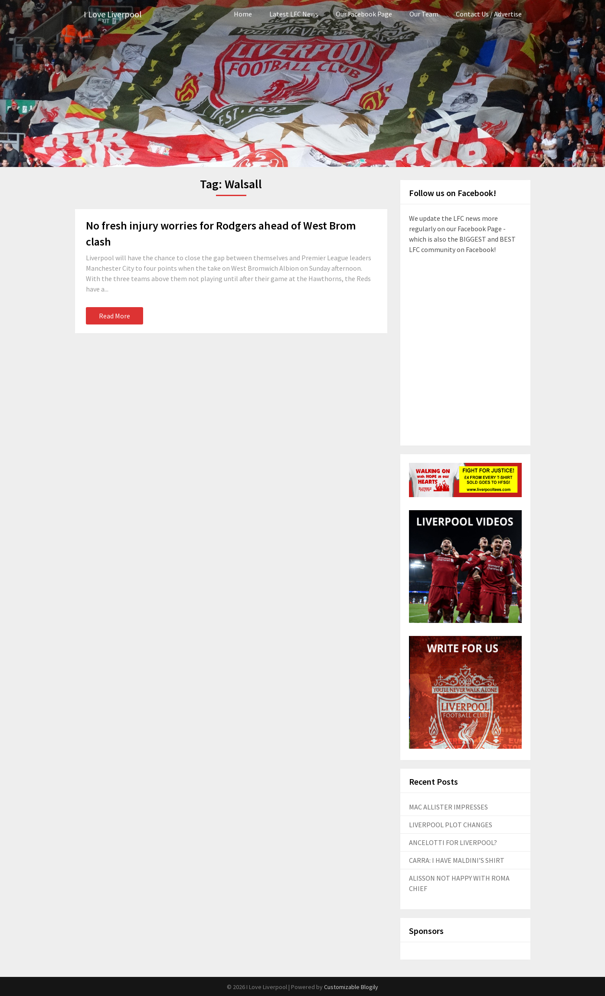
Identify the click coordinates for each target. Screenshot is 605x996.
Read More (114, 315)
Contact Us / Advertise (489, 14)
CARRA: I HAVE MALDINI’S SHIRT (456, 860)
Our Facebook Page (364, 14)
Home (243, 14)
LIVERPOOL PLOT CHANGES (450, 824)
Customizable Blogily (351, 987)
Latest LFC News (293, 14)
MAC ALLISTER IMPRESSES (448, 807)
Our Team (423, 14)
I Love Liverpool (113, 14)
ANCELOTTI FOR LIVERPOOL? (453, 842)
